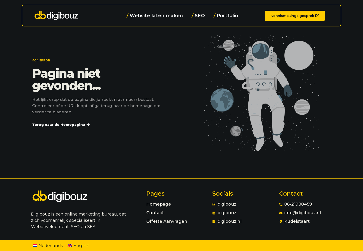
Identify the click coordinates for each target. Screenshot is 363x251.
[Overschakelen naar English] (78, 245)
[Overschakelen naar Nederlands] (48, 245)
